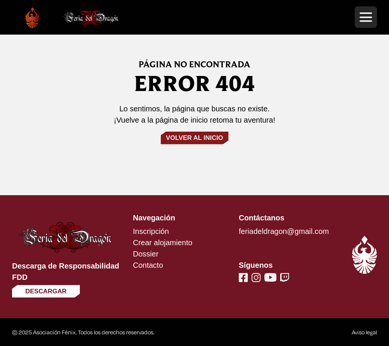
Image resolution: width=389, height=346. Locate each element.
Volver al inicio (194, 137)
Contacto (148, 265)
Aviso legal (364, 332)
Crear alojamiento (162, 242)
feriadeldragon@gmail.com (284, 231)
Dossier (146, 254)
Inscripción (151, 231)
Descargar (46, 291)
